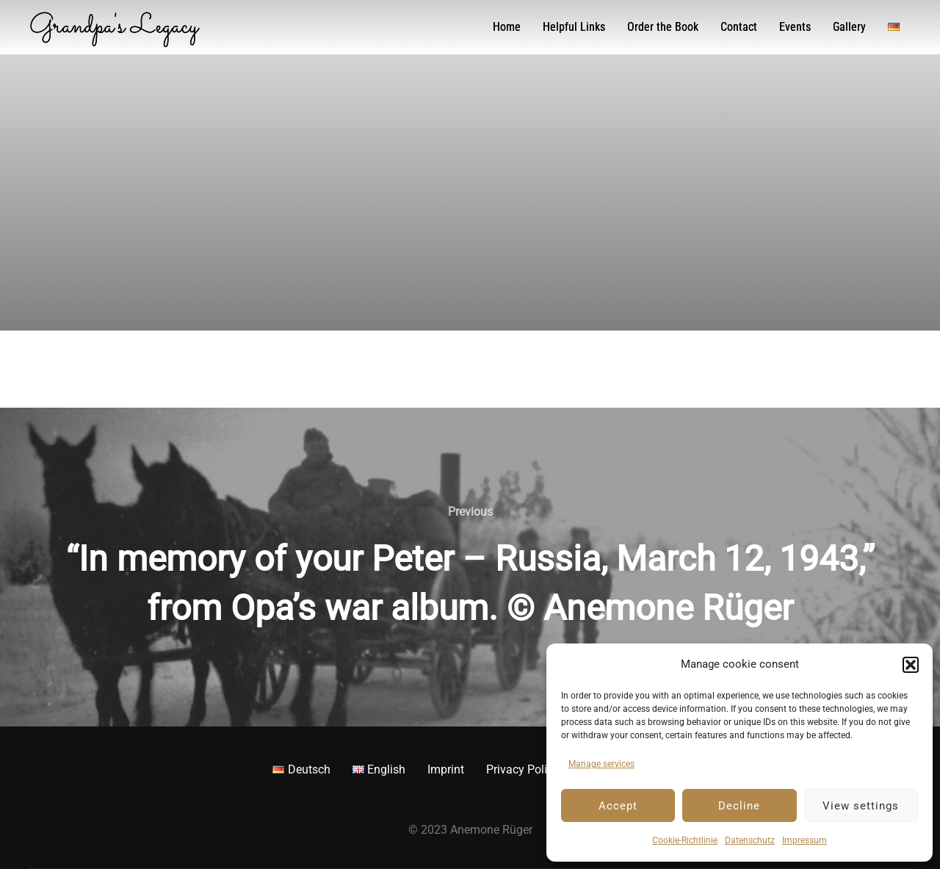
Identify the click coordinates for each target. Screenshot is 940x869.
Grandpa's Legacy (113, 27)
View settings (860, 805)
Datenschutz (750, 840)
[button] (910, 664)
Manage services (601, 764)
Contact (738, 27)
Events (795, 27)
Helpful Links (574, 27)
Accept (618, 805)
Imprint (445, 769)
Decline (739, 805)
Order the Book (662, 27)
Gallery (849, 27)
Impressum (804, 840)
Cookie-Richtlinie (684, 840)
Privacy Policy (522, 769)
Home (507, 27)
